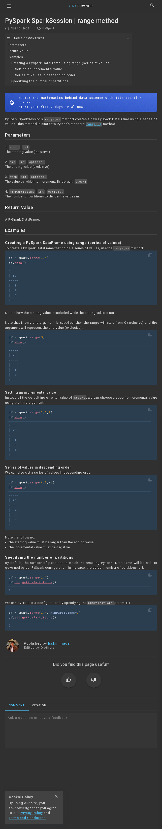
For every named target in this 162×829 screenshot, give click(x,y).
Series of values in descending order (45, 75)
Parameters (17, 45)
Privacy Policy (31, 813)
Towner (81, 6)
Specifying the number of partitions (40, 81)
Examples (15, 57)
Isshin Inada (59, 643)
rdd (17, 582)
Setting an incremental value (38, 69)
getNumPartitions (37, 582)
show (18, 263)
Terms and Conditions (27, 818)
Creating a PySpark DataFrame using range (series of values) (61, 63)
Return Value (18, 51)
